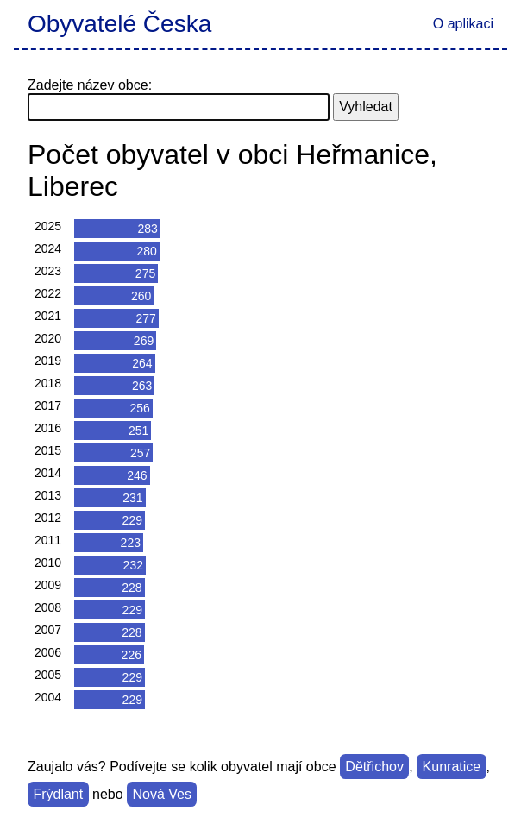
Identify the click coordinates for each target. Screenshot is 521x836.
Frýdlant (58, 794)
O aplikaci (463, 23)
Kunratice (452, 766)
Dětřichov (374, 766)
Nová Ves (161, 794)
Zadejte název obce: (90, 85)
